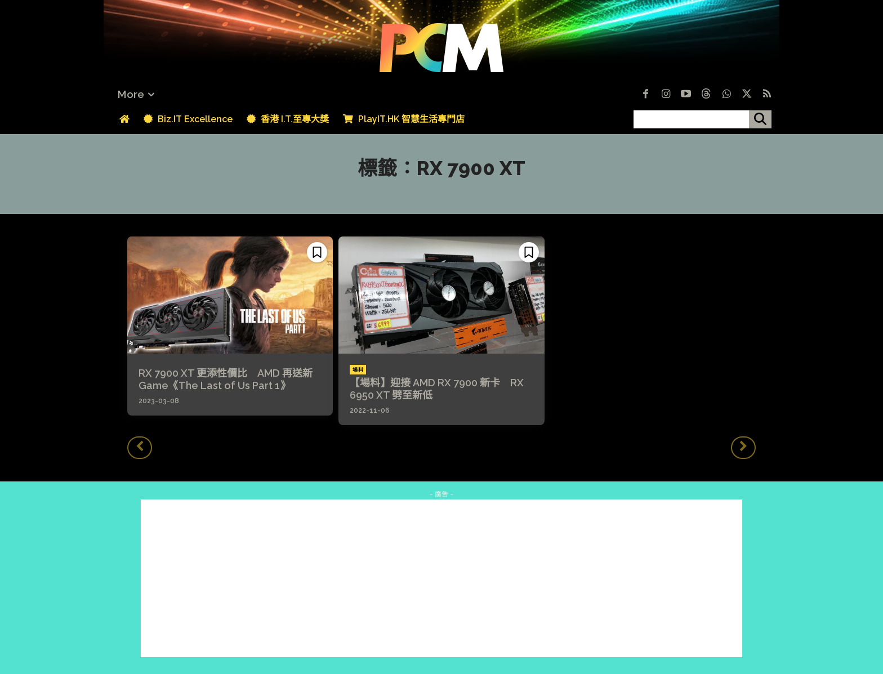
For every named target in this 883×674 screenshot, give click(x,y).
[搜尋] (760, 119)
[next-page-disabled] (743, 447)
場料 (358, 370)
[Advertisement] (441, 578)
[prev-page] (139, 447)
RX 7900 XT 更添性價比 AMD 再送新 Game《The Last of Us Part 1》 (226, 379)
